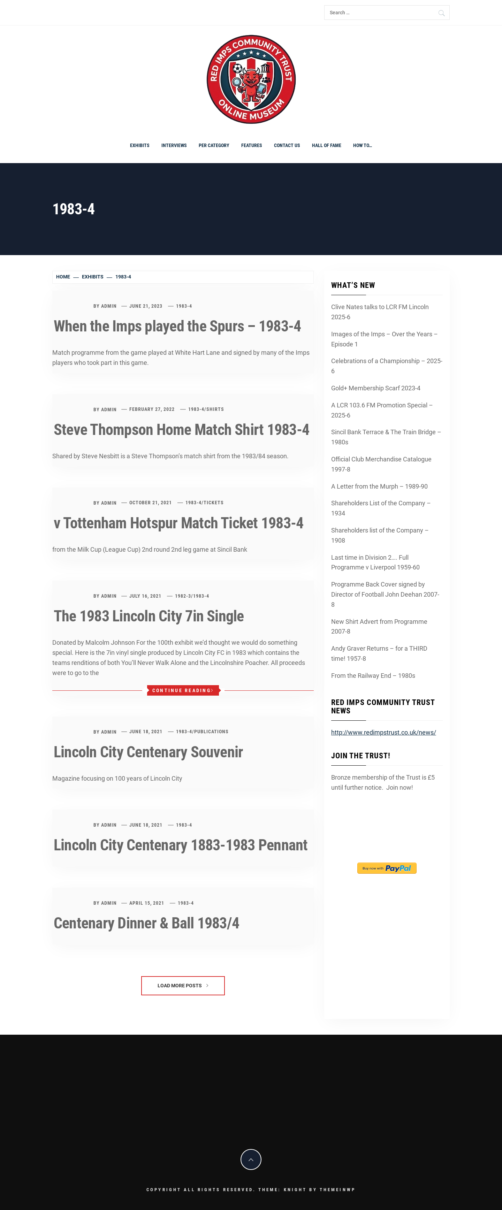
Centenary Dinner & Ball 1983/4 (146, 923)
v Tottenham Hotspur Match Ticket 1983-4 (178, 523)
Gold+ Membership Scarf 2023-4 (375, 388)
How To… (362, 145)
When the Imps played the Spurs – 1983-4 (177, 326)
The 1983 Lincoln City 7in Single (149, 616)
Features (251, 145)
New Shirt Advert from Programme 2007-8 (379, 626)
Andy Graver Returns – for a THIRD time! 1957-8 (379, 653)
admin (109, 306)
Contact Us (287, 145)
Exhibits (140, 145)
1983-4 (184, 306)
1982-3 (183, 596)
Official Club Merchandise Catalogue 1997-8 (381, 464)
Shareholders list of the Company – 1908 (380, 535)
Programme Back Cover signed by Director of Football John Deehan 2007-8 (385, 594)
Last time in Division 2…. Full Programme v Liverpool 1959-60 (375, 562)
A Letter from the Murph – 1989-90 (379, 486)
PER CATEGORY (214, 145)
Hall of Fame (326, 145)
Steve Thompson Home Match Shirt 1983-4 (181, 430)
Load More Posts (183, 985)
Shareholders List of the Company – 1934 (381, 508)
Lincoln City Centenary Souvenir (148, 752)
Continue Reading (183, 690)
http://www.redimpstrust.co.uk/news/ (383, 732)
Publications (211, 731)
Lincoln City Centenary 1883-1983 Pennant (181, 845)
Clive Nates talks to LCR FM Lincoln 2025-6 (380, 312)
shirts (215, 409)
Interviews (174, 145)
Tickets (214, 502)
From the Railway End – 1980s (373, 675)
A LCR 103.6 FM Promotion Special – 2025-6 (382, 410)
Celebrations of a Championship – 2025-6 (386, 366)
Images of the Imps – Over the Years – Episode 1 (384, 339)
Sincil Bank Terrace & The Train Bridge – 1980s (386, 437)
